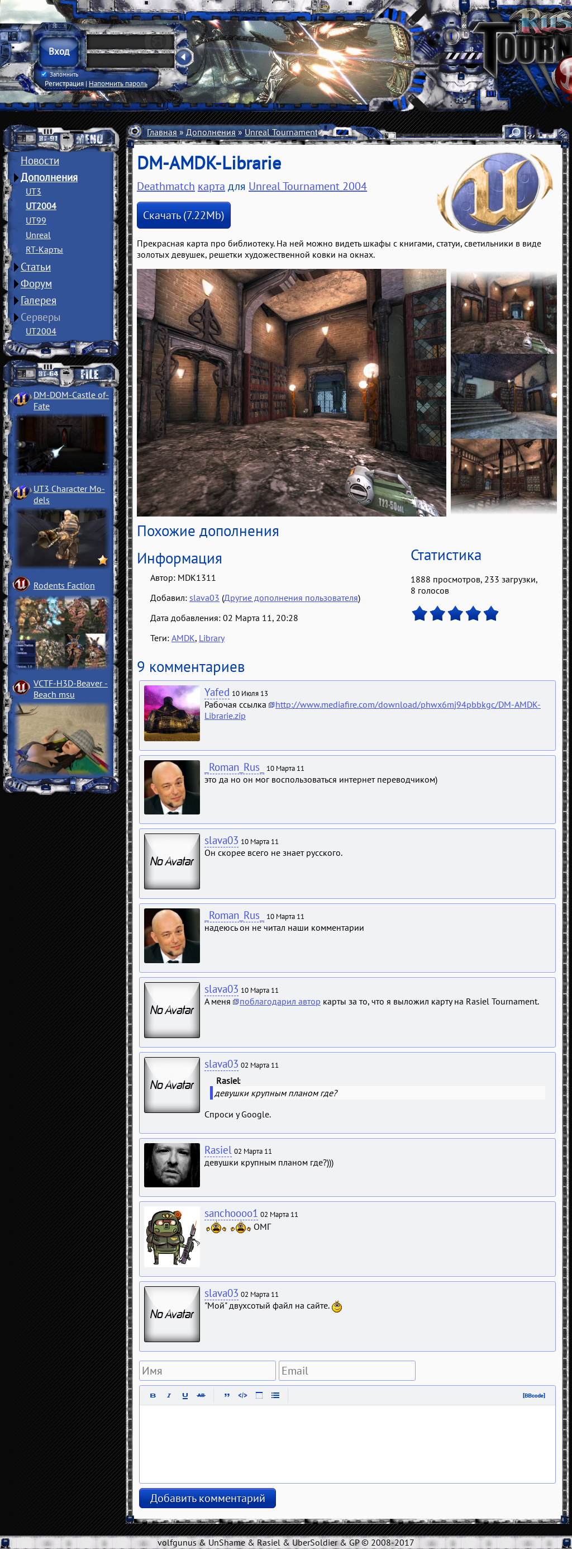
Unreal (38, 234)
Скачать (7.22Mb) (184, 215)
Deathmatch (166, 186)
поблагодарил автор (280, 1001)
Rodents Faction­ (64, 585)
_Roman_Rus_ (234, 767)
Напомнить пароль (118, 83)
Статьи (36, 266)
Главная (162, 132)
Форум (36, 283)
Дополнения (49, 177)
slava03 (204, 597)
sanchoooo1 (231, 1213)
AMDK (183, 637)
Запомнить (59, 74)
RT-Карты (44, 249)
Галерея (38, 300)
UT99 (36, 220)
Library (212, 637)
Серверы (41, 317)
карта (211, 186)
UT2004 (41, 205)
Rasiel (218, 1150)
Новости (40, 160)
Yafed (217, 692)
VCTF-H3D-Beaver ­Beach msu (71, 689)
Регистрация (64, 83)
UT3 (33, 191)
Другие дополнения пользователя (291, 597)
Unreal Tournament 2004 (292, 132)
